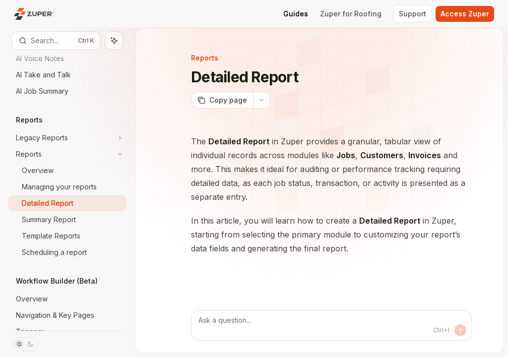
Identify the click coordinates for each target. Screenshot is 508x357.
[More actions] (261, 100)
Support (412, 13)
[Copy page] (222, 100)
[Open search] (56, 41)
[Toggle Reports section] (67, 154)
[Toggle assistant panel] (114, 41)
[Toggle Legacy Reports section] (67, 138)
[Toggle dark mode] (25, 344)
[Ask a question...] (331, 325)
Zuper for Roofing (350, 13)
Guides (295, 13)
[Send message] (460, 330)
